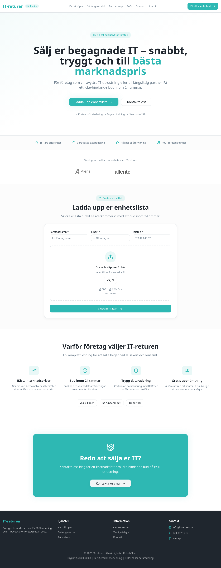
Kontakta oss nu (110, 483)
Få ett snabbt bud (202, 6)
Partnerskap (116, 6)
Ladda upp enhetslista (94, 102)
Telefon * (138, 231)
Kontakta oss (136, 102)
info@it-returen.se (183, 527)
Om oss (140, 6)
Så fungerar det (96, 6)
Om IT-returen (121, 527)
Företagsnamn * (59, 231)
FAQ (129, 6)
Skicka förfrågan (110, 308)
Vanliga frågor (121, 532)
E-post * (95, 231)
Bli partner (135, 403)
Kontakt (152, 6)
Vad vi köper (76, 6)
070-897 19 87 (181, 533)
